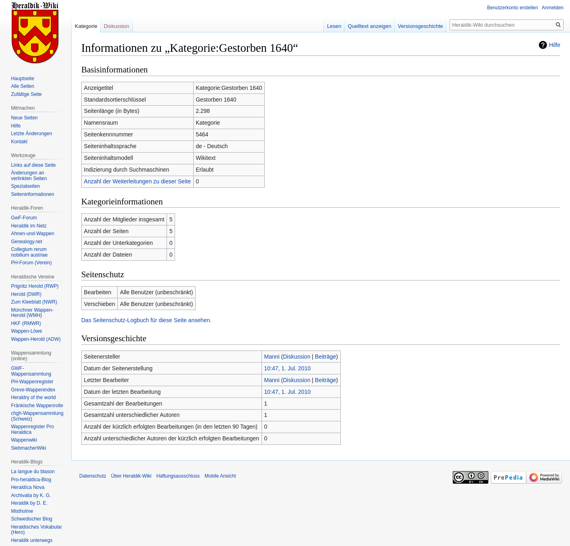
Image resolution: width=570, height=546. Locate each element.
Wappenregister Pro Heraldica (32, 429)
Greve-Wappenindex (33, 390)
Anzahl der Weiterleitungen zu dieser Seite (137, 181)
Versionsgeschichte (420, 26)
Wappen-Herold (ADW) (36, 339)
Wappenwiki (24, 440)
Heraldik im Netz (28, 226)
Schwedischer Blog (31, 519)
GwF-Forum (24, 218)
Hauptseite (22, 78)
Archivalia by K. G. (31, 495)
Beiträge (325, 356)
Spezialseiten (25, 186)
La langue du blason (33, 471)
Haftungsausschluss (178, 476)
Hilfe (554, 45)
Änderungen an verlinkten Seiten (29, 175)
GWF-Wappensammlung (31, 371)
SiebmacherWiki (28, 448)
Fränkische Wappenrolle (37, 405)
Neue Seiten (24, 118)
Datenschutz (92, 476)
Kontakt (19, 141)
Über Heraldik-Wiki (131, 476)
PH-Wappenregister (32, 382)
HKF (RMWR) (26, 323)
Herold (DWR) (26, 294)
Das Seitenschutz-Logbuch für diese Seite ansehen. (146, 320)
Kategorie (86, 26)
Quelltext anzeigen (369, 26)
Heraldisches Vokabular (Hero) (36, 529)
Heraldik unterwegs (32, 540)
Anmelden (553, 8)
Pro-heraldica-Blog (31, 479)
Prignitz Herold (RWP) (35, 286)
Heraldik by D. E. (29, 503)
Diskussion (296, 356)
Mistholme (22, 511)
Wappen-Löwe (26, 331)
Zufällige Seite (26, 94)
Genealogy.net (26, 241)
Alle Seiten (22, 86)
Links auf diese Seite (33, 165)
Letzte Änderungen (31, 133)
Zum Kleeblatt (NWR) (34, 302)
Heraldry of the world (33, 397)
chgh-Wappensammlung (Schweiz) (37, 416)
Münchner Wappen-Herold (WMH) (32, 313)
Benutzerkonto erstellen (512, 8)
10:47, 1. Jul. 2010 (287, 368)
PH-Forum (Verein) (31, 263)
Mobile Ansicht (220, 476)
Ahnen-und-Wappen (32, 233)
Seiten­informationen (32, 194)
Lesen (334, 26)
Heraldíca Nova (27, 487)
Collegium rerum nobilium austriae (29, 252)
